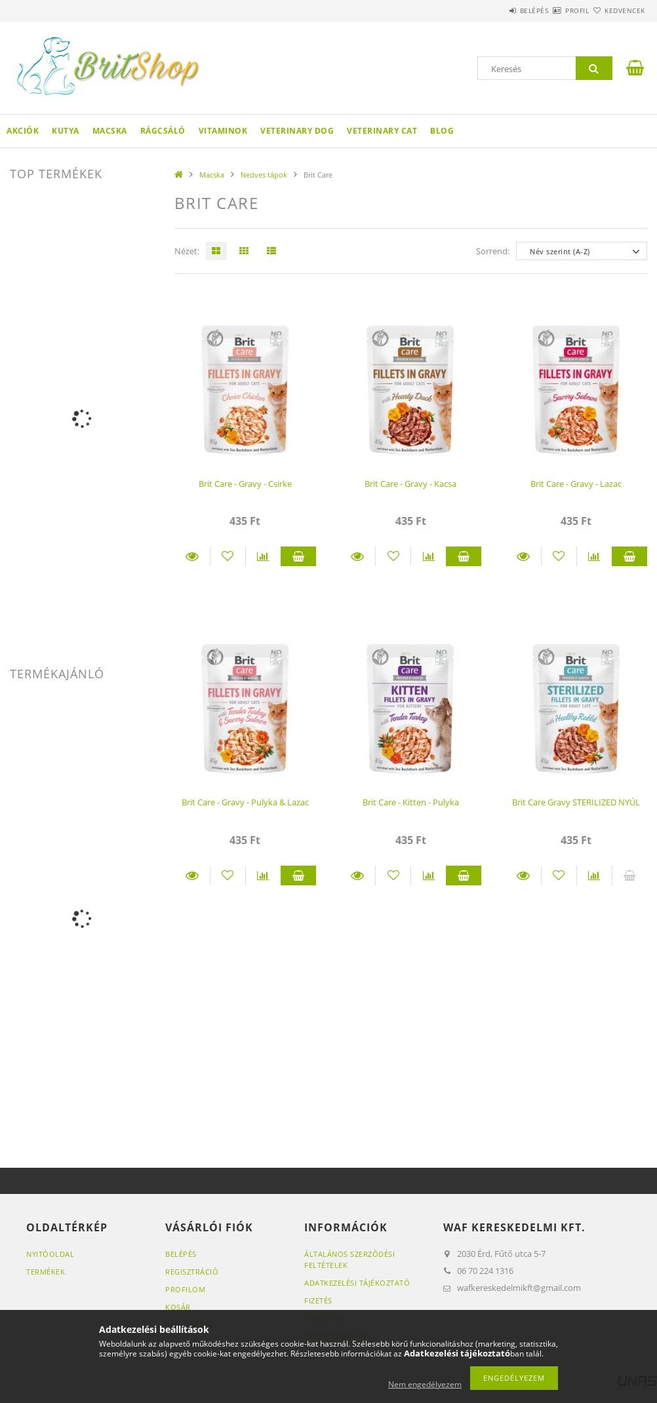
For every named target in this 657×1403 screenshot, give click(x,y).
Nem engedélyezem (425, 1384)
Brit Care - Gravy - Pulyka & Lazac (245, 802)
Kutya (65, 130)
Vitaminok (223, 130)
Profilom (185, 1289)
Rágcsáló (163, 130)
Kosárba (298, 556)
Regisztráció (191, 1272)
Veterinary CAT (382, 130)
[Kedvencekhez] (227, 556)
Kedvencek (617, 10)
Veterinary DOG (297, 130)
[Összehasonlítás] (263, 556)
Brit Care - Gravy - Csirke (245, 484)
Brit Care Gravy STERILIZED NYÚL (576, 802)
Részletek (192, 556)
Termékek (45, 1272)
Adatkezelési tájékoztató (357, 1283)
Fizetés (318, 1300)
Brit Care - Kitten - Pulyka (411, 802)
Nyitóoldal (50, 1254)
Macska (109, 130)
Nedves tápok (264, 175)
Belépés (495, 10)
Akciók (23, 130)
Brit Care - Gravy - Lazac (576, 484)
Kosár (178, 1307)
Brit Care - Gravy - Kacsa (410, 484)
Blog (442, 130)
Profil (554, 10)
